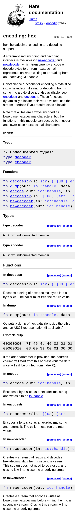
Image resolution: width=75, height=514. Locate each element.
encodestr (10, 96)
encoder (23, 162)
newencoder (46, 60)
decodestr (31, 96)
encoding (52, 23)
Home (33, 19)
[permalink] (54, 225)
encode (17, 191)
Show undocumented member (28, 235)
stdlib (39, 23)
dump (14, 186)
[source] (67, 225)
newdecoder (11, 64)
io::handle (36, 396)
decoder (23, 157)
